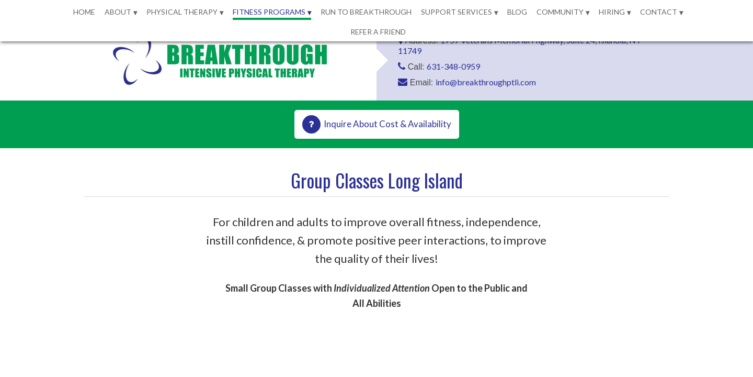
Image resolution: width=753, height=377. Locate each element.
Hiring (612, 11)
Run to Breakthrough (366, 11)
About (118, 11)
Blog (517, 11)
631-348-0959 (453, 66)
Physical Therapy (182, 11)
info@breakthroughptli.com (486, 82)
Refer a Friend (378, 31)
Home (84, 11)
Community (560, 11)
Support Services (456, 11)
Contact (658, 11)
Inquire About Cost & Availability (387, 123)
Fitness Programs (269, 11)
